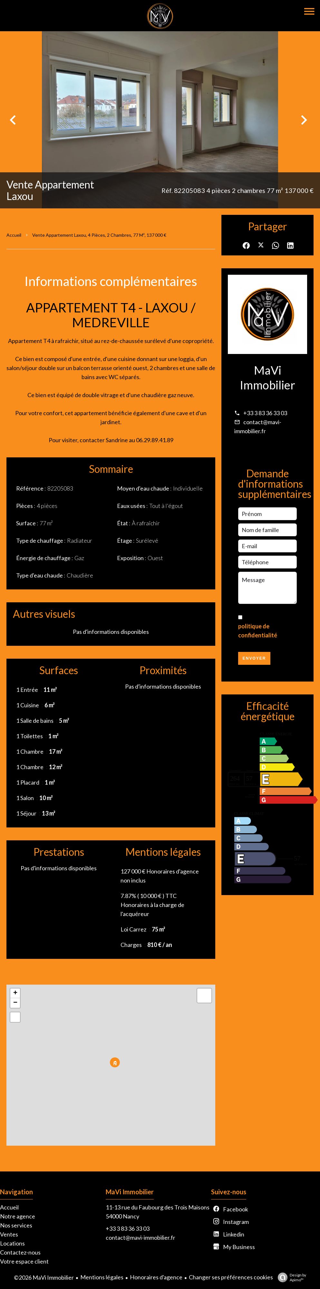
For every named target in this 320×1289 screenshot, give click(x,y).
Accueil (13, 235)
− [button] (15, 1003)
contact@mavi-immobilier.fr (140, 1237)
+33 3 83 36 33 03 (265, 412)
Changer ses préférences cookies (231, 1277)
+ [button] (15, 993)
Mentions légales (101, 1277)
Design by (290, 1277)
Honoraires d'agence (156, 1277)
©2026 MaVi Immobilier (44, 1277)
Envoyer (254, 658)
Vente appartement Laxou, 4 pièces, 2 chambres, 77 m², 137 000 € (99, 235)
